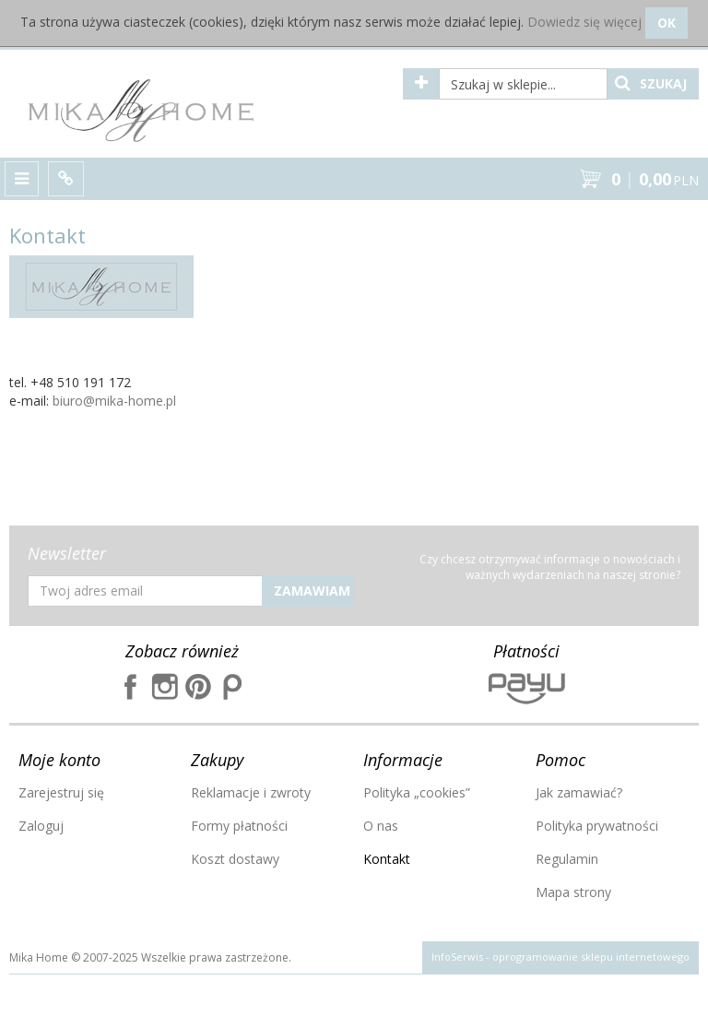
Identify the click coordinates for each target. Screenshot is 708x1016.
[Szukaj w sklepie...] (523, 84)
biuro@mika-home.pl (114, 400)
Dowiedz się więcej (584, 21)
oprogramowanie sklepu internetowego (591, 956)
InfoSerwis (457, 956)
